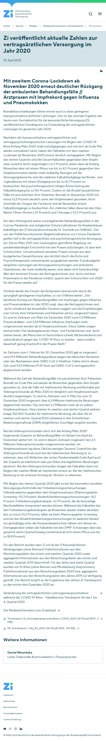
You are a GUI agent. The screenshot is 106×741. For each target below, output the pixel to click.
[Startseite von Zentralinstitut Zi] (18, 14)
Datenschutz (9, 701)
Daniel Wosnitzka (19, 653)
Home (6, 26)
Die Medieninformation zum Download (29, 610)
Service (19, 26)
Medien (33, 26)
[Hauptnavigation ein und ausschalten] (100, 14)
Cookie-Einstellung (12, 720)
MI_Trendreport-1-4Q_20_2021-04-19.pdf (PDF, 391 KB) (41, 628)
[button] (101, 71)
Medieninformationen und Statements (63, 26)
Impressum (8, 695)
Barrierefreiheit (10, 707)
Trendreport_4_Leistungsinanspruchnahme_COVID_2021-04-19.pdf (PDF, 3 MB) (53, 620)
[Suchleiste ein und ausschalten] (90, 14)
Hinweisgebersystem (12, 714)
